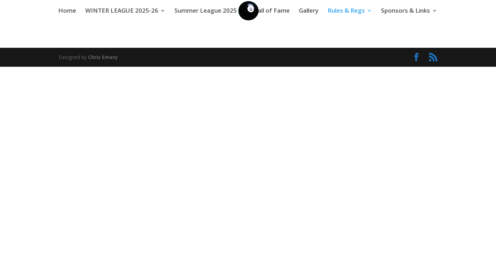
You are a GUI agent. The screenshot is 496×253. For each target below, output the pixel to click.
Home (67, 11)
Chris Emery (103, 57)
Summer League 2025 (205, 11)
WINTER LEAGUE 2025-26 (121, 11)
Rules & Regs (346, 11)
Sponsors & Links (405, 11)
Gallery (309, 11)
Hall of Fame (271, 11)
